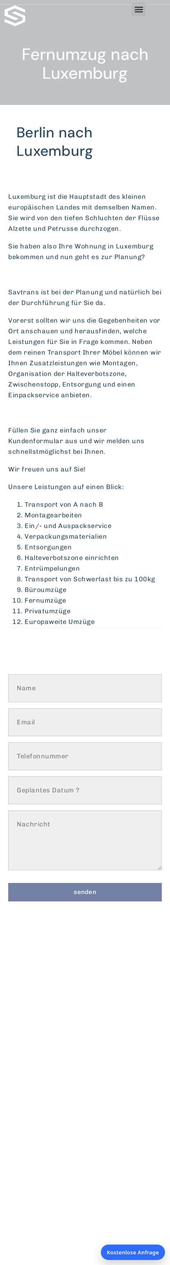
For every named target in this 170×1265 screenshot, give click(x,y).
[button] (138, 9)
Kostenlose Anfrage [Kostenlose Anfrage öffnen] (133, 1252)
